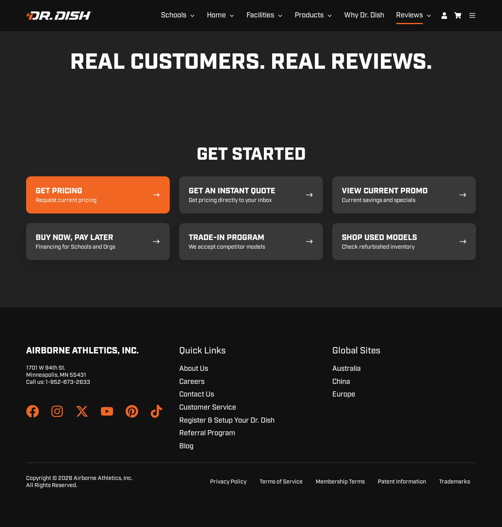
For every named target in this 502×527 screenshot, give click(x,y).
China (341, 382)
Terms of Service (281, 481)
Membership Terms (340, 481)
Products (309, 15)
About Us (193, 369)
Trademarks (454, 481)
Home (216, 15)
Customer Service (207, 407)
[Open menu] (472, 15)
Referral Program (207, 433)
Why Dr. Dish (364, 15)
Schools (173, 15)
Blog (186, 446)
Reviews (409, 15)
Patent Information (402, 481)
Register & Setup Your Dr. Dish (227, 420)
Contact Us (196, 394)
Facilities (260, 15)
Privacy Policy (228, 481)
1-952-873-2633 (67, 382)
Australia (346, 369)
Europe (343, 394)
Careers (192, 382)
